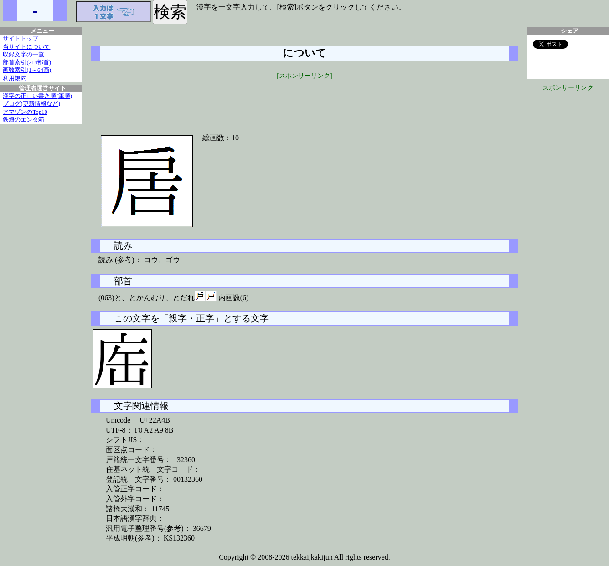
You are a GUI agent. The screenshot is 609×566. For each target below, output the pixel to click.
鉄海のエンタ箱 (23, 120)
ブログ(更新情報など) (31, 104)
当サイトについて (26, 47)
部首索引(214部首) (27, 62)
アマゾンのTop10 (25, 112)
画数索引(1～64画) (27, 70)
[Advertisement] (304, 101)
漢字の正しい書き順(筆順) (37, 96)
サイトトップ (20, 39)
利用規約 (14, 78)
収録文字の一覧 (23, 54)
